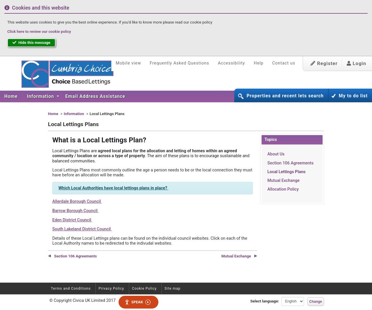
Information (41, 96)
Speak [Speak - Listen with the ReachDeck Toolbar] (137, 302)
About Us (276, 154)
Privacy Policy (111, 288)
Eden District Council (72, 220)
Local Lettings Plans (286, 171)
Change (315, 302)
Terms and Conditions (71, 288)
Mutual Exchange (283, 180)
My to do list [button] (353, 95)
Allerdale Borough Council (77, 201)
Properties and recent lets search (284, 95)
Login (356, 63)
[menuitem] (11, 96)
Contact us (283, 63)
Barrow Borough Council (75, 210)
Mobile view (128, 63)
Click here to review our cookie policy (39, 31)
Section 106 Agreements (290, 163)
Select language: (264, 301)
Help (258, 63)
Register (324, 63)
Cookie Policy (144, 288)
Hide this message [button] (31, 42)
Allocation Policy (283, 189)
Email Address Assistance (95, 96)
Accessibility (231, 63)
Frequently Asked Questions (179, 63)
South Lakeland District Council (82, 229)
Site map (172, 288)
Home (11, 96)
